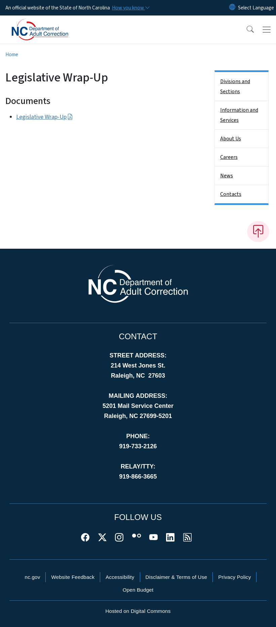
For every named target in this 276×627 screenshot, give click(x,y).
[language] (256, 8)
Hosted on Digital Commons (137, 611)
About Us (230, 138)
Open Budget (138, 590)
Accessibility (120, 577)
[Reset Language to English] (232, 8)
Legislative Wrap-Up (44, 117)
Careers (229, 157)
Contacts (230, 194)
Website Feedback (72, 577)
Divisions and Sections (235, 86)
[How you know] (130, 8)
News (226, 175)
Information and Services (239, 115)
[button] (246, 30)
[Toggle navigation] (266, 30)
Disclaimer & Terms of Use (176, 577)
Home (11, 54)
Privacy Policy (234, 577)
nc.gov (32, 577)
